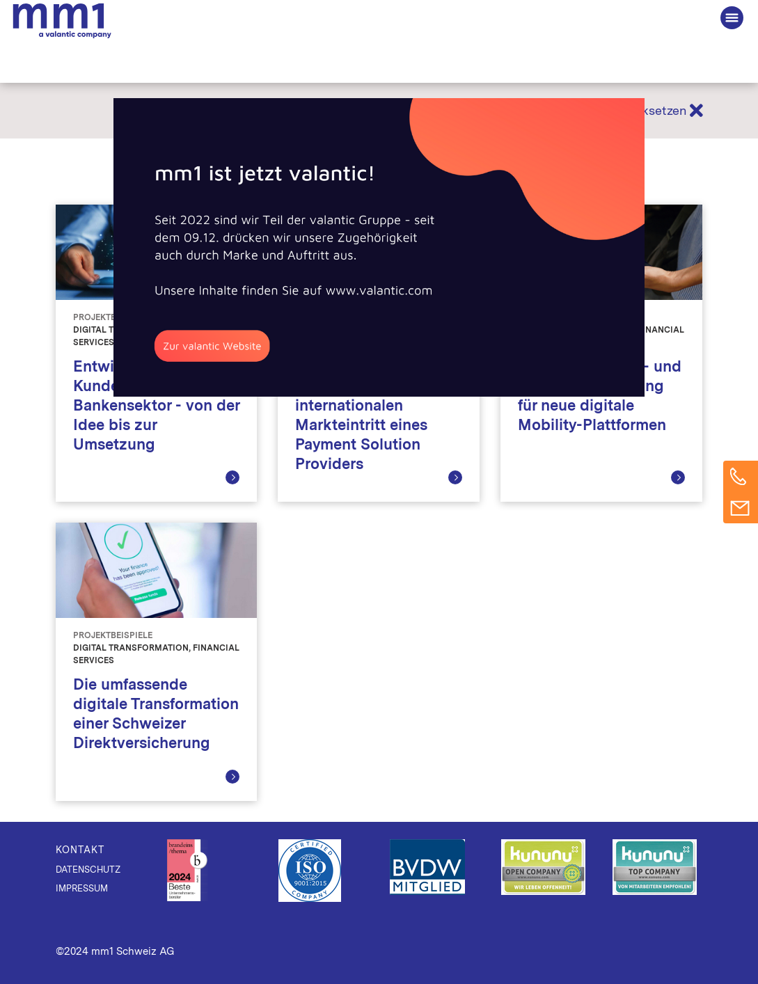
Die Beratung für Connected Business (62, 21)
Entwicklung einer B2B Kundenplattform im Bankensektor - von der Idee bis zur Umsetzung (156, 405)
